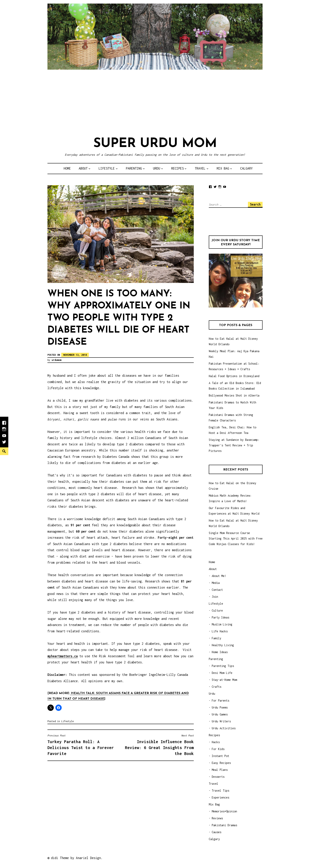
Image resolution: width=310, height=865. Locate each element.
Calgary (246, 168)
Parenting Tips (223, 666)
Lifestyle (107, 168)
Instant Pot (220, 756)
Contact (217, 589)
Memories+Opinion (224, 811)
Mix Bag (223, 168)
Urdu (156, 168)
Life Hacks (220, 631)
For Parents (220, 700)
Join (215, 596)
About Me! (219, 576)
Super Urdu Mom (155, 143)
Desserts (218, 776)
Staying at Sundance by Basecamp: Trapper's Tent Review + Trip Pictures (234, 445)
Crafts (216, 686)
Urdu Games (220, 714)
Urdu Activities (223, 728)
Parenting (134, 168)
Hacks (216, 742)
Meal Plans (220, 769)
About (83, 168)
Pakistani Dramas (224, 825)
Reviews (217, 818)
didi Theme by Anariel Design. (77, 858)
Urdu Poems (220, 707)
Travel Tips (220, 790)
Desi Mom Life (222, 672)
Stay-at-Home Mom (224, 679)
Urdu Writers (221, 721)
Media (216, 582)
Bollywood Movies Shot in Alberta (234, 395)
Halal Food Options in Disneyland (234, 376)
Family (216, 638)
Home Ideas (220, 652)
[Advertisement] (155, 102)
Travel (200, 168)
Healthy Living (223, 645)
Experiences (220, 797)
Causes (216, 832)
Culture (217, 610)
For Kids (218, 749)
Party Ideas (220, 617)
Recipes (177, 168)
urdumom (56, 360)
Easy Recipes (221, 762)
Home (67, 168)
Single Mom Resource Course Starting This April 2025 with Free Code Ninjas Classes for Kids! (236, 538)
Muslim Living (222, 624)
